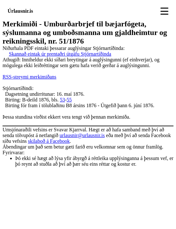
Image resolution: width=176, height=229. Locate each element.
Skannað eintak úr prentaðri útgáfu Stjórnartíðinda (60, 54)
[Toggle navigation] (164, 11)
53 (62, 99)
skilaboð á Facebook (49, 141)
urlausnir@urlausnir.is (82, 135)
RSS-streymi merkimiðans (29, 77)
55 (69, 99)
